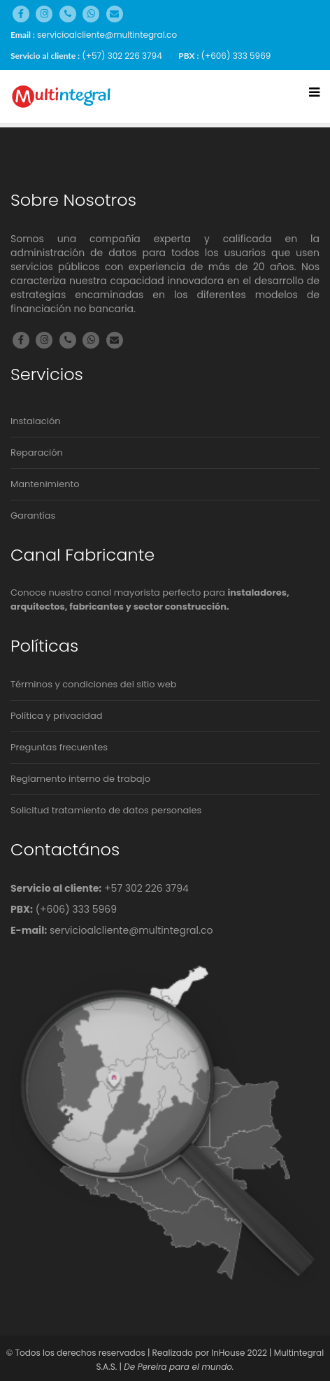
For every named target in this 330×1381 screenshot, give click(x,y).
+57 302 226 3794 (146, 888)
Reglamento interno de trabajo (80, 778)
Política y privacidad (56, 715)
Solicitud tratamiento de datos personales (105, 810)
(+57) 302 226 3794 (122, 56)
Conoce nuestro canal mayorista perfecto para (149, 599)
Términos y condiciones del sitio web (93, 684)
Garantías (32, 515)
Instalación (35, 421)
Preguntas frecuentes (59, 747)
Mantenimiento (45, 484)
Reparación (36, 452)
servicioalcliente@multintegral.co (107, 35)
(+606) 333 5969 (236, 56)
